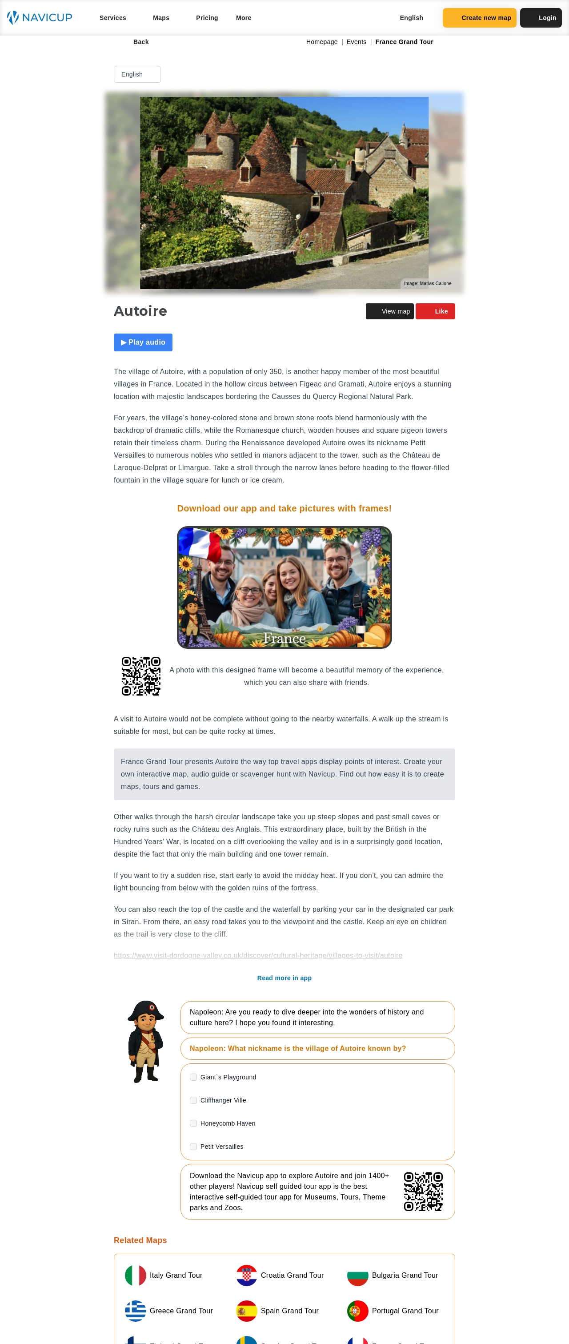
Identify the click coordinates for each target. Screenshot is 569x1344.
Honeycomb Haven (228, 1123)
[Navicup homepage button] (42, 18)
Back (135, 41)
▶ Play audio (143, 342)
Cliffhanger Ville (223, 1100)
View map (389, 311)
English (138, 74)
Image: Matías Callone (428, 283)
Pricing (207, 17)
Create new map (479, 17)
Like (435, 311)
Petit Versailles (222, 1146)
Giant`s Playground (228, 1077)
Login (541, 17)
